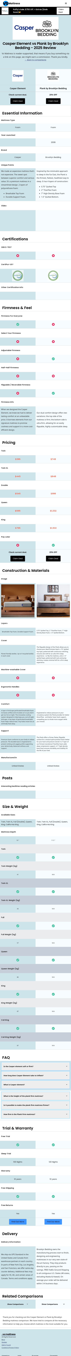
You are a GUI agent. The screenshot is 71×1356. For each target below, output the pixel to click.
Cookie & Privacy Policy (10, 1348)
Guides (4, 1342)
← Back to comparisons (35, 60)
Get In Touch (6, 1345)
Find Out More (17, 1221)
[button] (66, 3)
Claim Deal (61, 10)
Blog (3, 1340)
